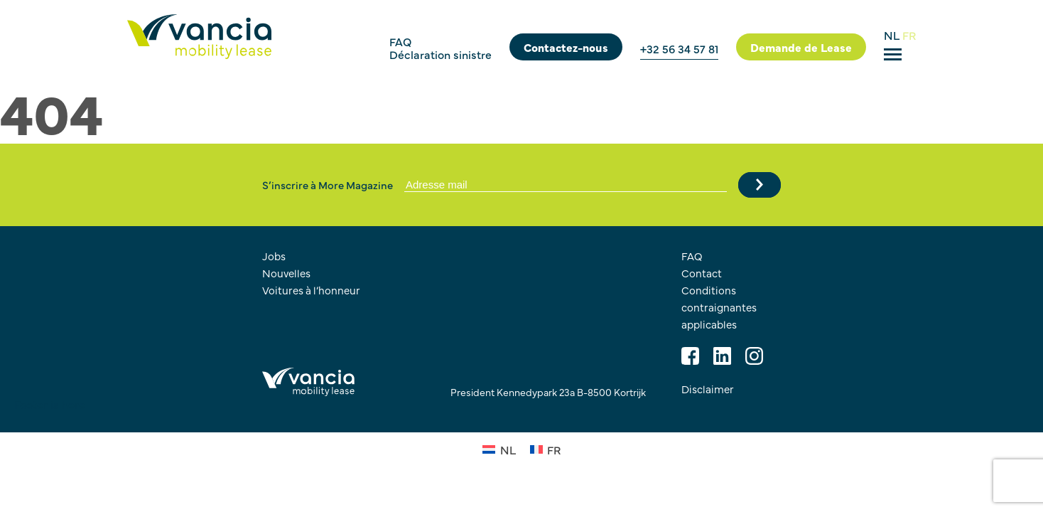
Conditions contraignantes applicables (719, 306)
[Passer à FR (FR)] (545, 448)
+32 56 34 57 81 (679, 48)
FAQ (400, 41)
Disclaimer (707, 388)
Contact (701, 272)
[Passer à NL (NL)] (498, 448)
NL (893, 35)
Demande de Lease (801, 47)
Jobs (274, 255)
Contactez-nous (566, 47)
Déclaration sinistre (440, 54)
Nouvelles (286, 272)
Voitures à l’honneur (311, 289)
